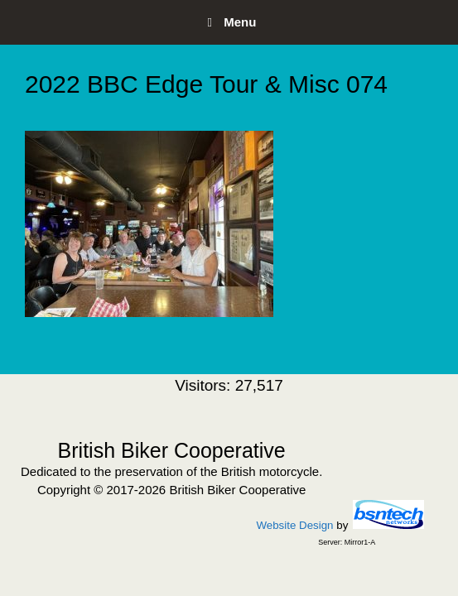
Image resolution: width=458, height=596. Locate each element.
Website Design (294, 525)
